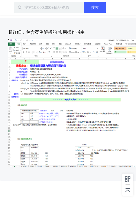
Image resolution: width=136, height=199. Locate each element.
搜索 (103, 7)
